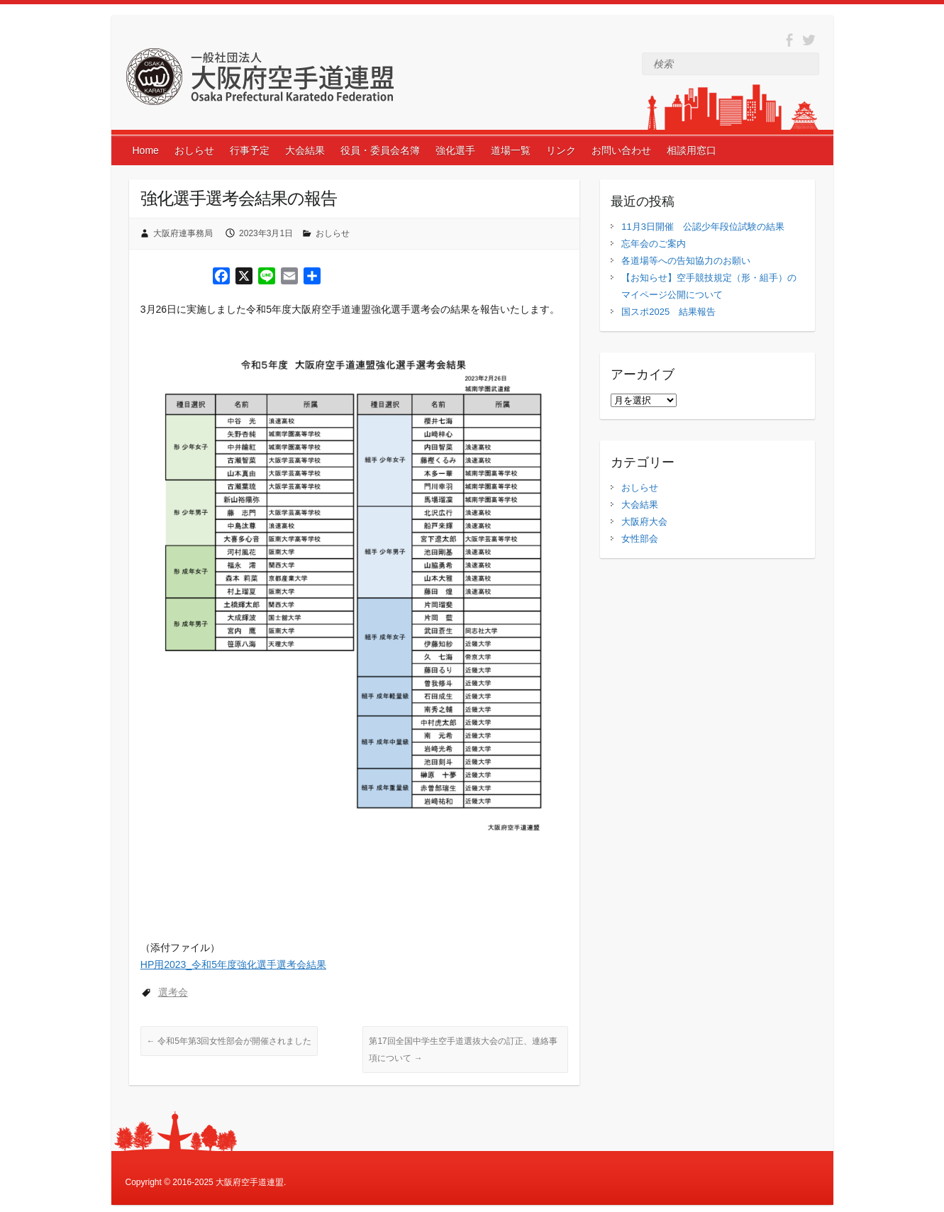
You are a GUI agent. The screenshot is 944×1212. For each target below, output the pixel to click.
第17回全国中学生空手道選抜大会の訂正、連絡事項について (463, 1049)
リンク (561, 150)
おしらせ (194, 150)
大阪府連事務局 (183, 233)
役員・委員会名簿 (380, 150)
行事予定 (250, 150)
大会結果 (305, 150)
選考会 (173, 992)
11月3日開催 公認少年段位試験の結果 (702, 226)
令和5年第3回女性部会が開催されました (229, 1041)
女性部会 (639, 538)
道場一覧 (511, 150)
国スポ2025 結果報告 (668, 311)
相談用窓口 (691, 150)
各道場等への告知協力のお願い (685, 260)
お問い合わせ (621, 150)
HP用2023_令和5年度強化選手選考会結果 (233, 964)
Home (146, 150)
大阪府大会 (644, 521)
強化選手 (455, 150)
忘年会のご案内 (653, 243)
